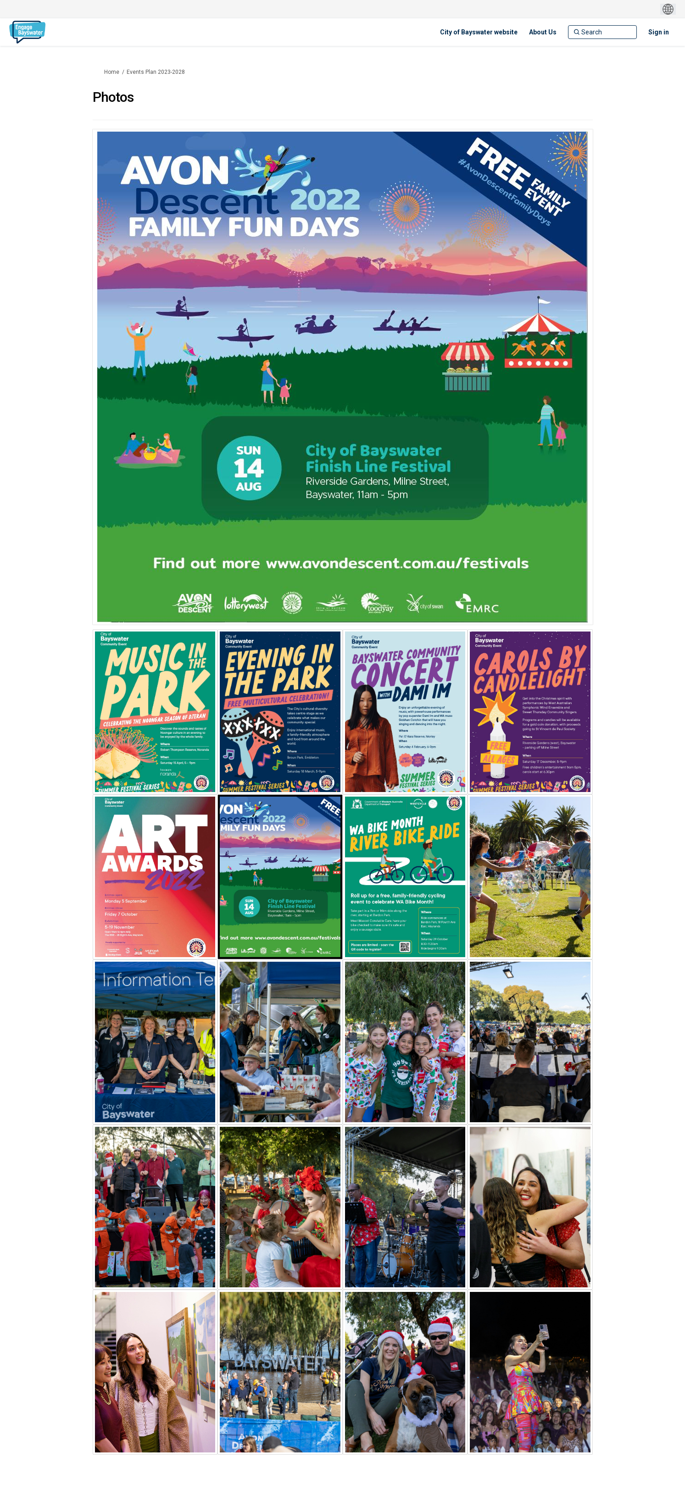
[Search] (602, 32)
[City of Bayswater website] (479, 32)
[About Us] (543, 32)
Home (111, 72)
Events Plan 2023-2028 (156, 72)
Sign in (658, 32)
